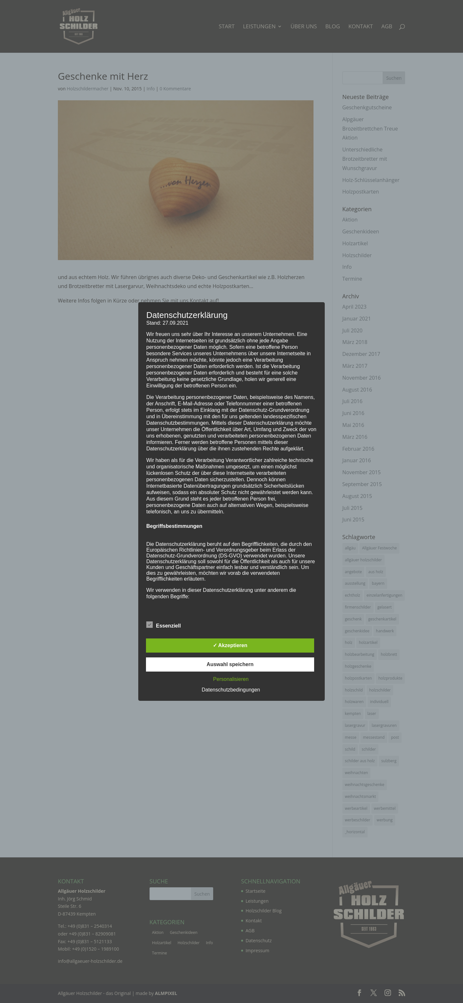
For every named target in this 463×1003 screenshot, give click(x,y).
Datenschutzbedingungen (231, 689)
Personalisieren (231, 679)
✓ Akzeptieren (230, 645)
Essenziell (163, 624)
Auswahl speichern (230, 664)
